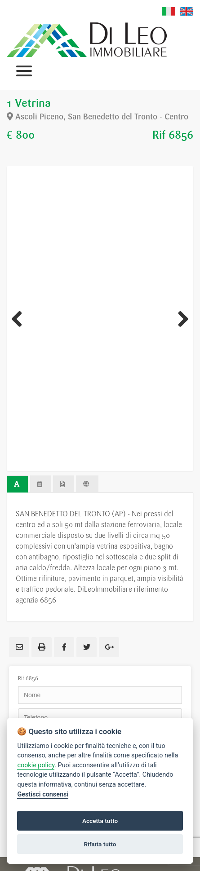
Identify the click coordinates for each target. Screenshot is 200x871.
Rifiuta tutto (100, 844)
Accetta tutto (100, 820)
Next (180, 319)
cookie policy (35, 765)
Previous (20, 319)
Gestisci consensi (42, 794)
